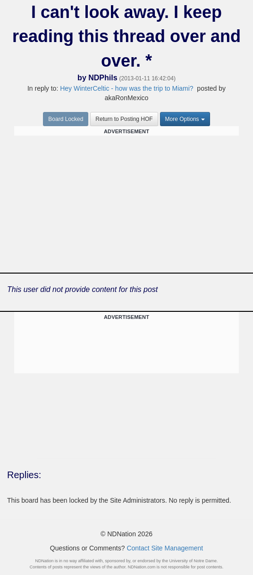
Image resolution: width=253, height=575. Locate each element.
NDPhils (102, 78)
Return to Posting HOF (123, 119)
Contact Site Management (164, 548)
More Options (185, 119)
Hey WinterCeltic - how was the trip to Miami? (126, 88)
